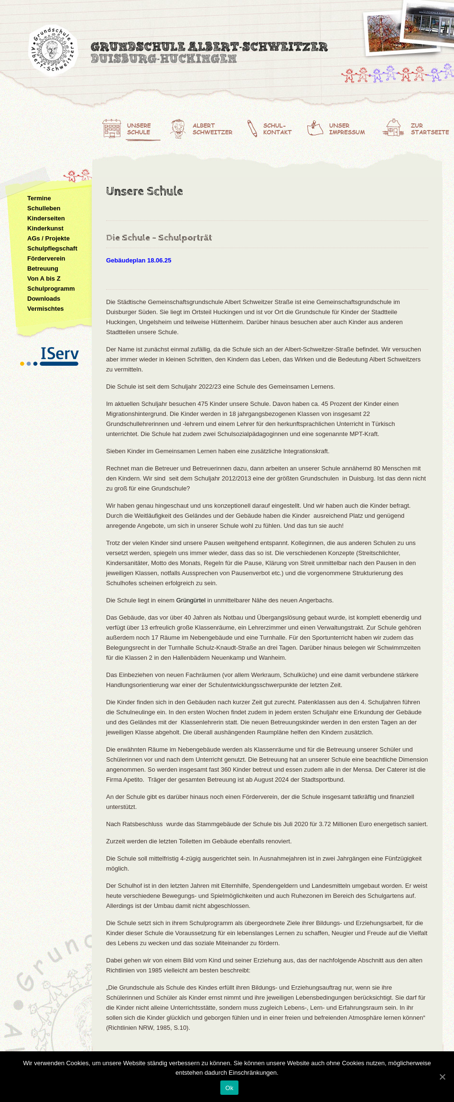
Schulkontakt (275, 126)
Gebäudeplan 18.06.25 (139, 260)
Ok (229, 1087)
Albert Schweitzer (204, 126)
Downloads (43, 298)
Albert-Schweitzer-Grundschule (179, 52)
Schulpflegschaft (52, 248)
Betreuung (42, 268)
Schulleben (43, 208)
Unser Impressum (343, 126)
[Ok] (442, 1076)
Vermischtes (45, 308)
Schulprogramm (51, 288)
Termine (39, 198)
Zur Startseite (417, 126)
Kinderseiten (46, 218)
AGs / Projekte (48, 238)
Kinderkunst (45, 228)
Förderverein (46, 258)
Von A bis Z (44, 278)
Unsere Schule (131, 126)
